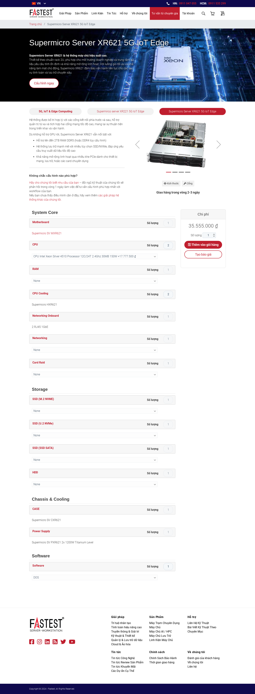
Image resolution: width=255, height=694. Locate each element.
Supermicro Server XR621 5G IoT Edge (192, 111)
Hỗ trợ (124, 13)
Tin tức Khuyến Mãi (123, 666)
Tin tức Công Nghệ (123, 658)
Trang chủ (35, 24)
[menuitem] (65, 13)
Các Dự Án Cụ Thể (122, 671)
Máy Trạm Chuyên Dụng (164, 623)
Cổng (188, 183)
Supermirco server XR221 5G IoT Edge (120, 111)
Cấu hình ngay (44, 83)
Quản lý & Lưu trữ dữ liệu (126, 640)
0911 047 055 (187, 3)
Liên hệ (192, 666)
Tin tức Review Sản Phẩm (127, 662)
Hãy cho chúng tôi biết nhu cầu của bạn (54, 182)
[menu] (87, 13)
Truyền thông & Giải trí (125, 631)
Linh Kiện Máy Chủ (161, 640)
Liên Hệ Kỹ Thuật (198, 623)
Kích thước (171, 183)
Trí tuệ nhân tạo (121, 623)
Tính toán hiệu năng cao (126, 627)
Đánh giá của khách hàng (204, 658)
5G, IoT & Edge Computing (55, 111)
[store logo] (42, 13)
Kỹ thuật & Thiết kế (123, 635)
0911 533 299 (217, 3)
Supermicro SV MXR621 (47, 233)
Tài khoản (188, 13)
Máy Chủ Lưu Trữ (160, 635)
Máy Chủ (154, 627)
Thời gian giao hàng (161, 662)
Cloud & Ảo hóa (121, 644)
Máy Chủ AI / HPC (160, 631)
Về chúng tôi (139, 13)
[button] (137, 144)
